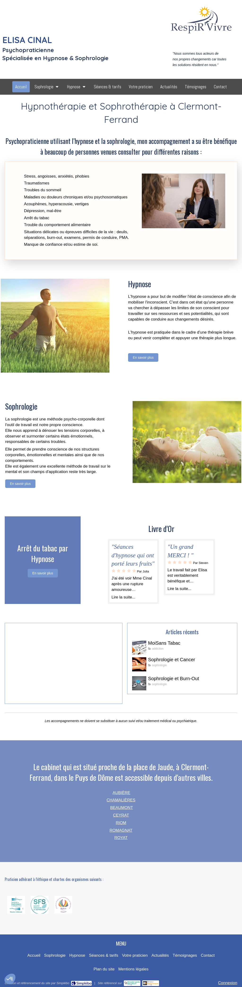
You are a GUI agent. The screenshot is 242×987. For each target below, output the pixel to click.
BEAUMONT (121, 807)
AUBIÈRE (121, 792)
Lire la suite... (123, 597)
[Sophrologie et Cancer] (139, 664)
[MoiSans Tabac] (139, 648)
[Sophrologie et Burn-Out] (139, 683)
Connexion (227, 983)
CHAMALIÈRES (121, 800)
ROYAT (121, 837)
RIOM (121, 823)
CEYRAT (121, 815)
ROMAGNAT (121, 830)
